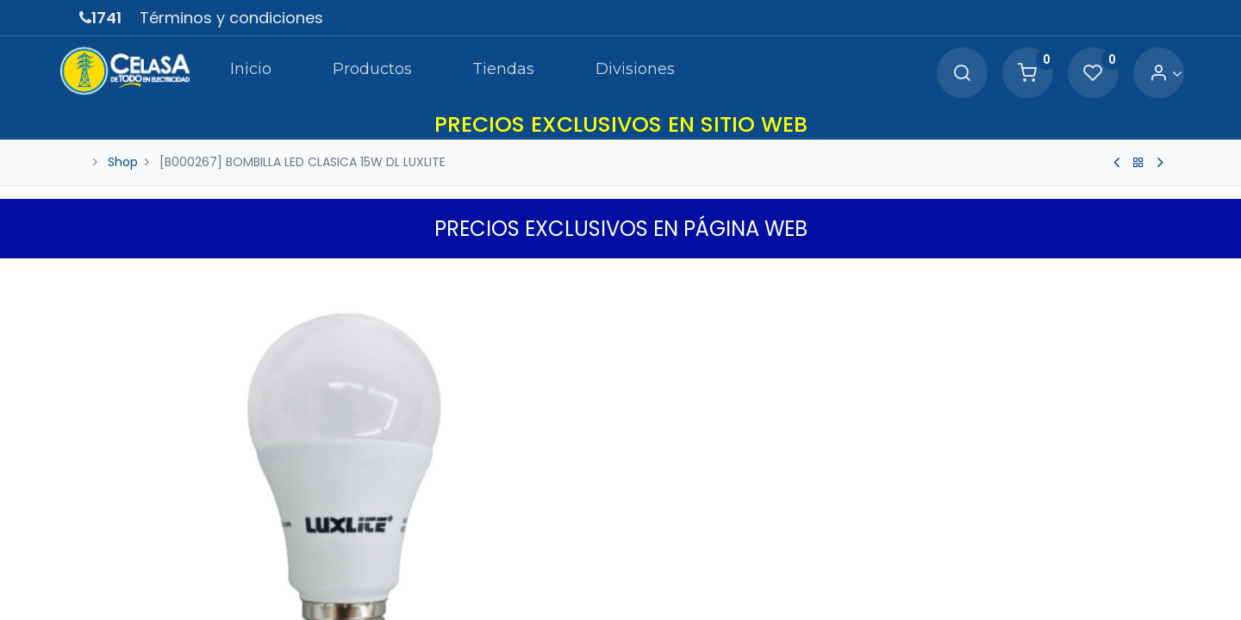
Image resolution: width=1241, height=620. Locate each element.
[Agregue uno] (726, 536)
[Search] (941, 73)
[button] (934, 591)
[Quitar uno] (653, 536)
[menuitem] (227, 72)
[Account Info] (1145, 73)
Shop (123, 161)
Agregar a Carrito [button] (767, 590)
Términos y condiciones (231, 17)
